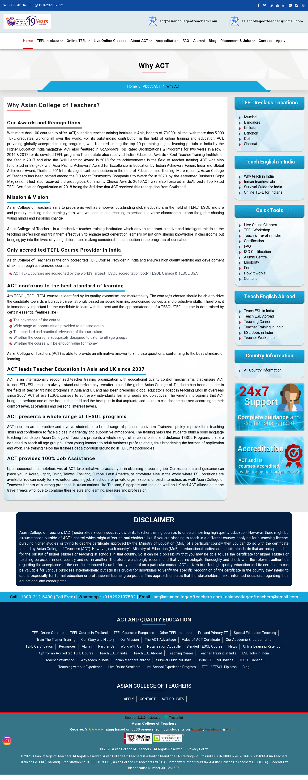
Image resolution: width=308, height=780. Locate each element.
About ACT (139, 41)
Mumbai (250, 117)
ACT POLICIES (173, 699)
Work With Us (130, 646)
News (232, 646)
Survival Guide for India (263, 187)
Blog (212, 41)
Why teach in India (259, 176)
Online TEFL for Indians (263, 192)
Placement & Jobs (235, 41)
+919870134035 (17, 5)
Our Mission (129, 639)
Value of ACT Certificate (201, 639)
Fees (248, 267)
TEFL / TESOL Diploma (219, 667)
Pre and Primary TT (213, 633)
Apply (280, 41)
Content (250, 278)
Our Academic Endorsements (248, 639)
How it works (255, 273)
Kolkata (250, 128)
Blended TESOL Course (204, 646)
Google (197, 729)
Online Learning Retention (262, 646)
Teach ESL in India (259, 311)
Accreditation (167, 41)
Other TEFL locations (176, 633)
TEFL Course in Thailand (89, 633)
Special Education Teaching (255, 633)
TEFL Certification (39, 646)
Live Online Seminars (124, 667)
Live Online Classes (110, 41)
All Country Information (263, 370)
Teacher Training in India (263, 327)
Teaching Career (257, 321)
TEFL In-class (48, 41)
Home (28, 41)
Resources (67, 646)
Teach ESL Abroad (259, 316)
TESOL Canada (250, 660)
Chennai (250, 144)
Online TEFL (76, 41)
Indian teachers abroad (263, 182)
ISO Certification (257, 251)
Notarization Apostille (164, 646)
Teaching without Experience (80, 667)
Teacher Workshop (259, 337)
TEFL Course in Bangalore (134, 633)
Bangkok (251, 133)
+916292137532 (49, 5)
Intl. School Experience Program (171, 667)
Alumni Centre (255, 257)
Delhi (248, 138)
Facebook (213, 729)
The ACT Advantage (160, 639)
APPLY (129, 699)
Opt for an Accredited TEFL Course (66, 653)
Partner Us (106, 646)
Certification (254, 241)
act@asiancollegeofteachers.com (188, 21)
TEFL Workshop (257, 230)
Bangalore (252, 122)
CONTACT (148, 699)
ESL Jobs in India (258, 332)
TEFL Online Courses (48, 633)
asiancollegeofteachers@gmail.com (272, 21)
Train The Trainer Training (55, 639)
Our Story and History (98, 639)
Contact (265, 41)
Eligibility (251, 262)
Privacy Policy (198, 749)
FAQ (186, 41)
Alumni (199, 41)
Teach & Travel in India (262, 235)
